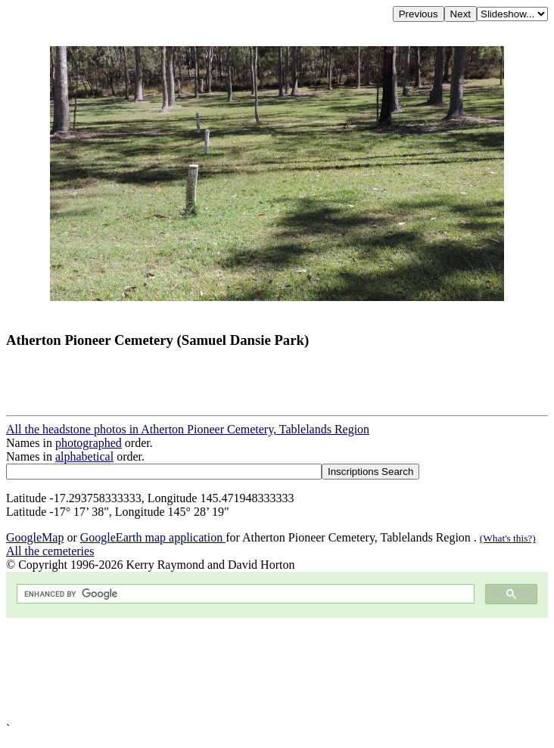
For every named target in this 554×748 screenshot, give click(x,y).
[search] (244, 594)
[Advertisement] (277, 670)
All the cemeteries (50, 551)
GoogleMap (35, 537)
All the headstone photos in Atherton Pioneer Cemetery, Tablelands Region (187, 429)
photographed (88, 442)
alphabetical (84, 456)
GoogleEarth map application (153, 537)
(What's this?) (508, 538)
